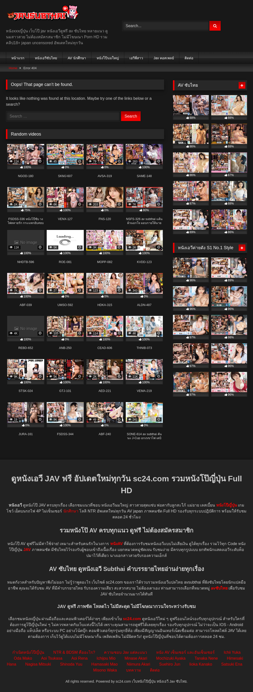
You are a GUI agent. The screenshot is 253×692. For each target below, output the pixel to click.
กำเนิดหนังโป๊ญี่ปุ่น (28, 652)
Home (13, 68)
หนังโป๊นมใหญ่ (108, 58)
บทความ (133, 670)
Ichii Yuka (232, 652)
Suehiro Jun (169, 664)
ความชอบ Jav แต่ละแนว (125, 652)
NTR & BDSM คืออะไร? (74, 652)
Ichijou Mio (106, 658)
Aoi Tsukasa (51, 658)
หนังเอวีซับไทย (46, 58)
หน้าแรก (17, 58)
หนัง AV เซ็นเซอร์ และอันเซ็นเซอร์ (185, 652)
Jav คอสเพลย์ (164, 58)
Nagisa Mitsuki (38, 664)
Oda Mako (23, 658)
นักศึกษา (70, 511)
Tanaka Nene (206, 658)
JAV (27, 550)
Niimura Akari (138, 664)
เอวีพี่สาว (136, 58)
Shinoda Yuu (71, 664)
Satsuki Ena (231, 664)
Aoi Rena (79, 658)
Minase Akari (136, 658)
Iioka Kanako (200, 664)
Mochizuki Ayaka (171, 658)
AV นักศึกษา (77, 58)
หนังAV (116, 544)
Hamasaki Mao (104, 664)
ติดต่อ (189, 58)
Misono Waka (105, 670)
